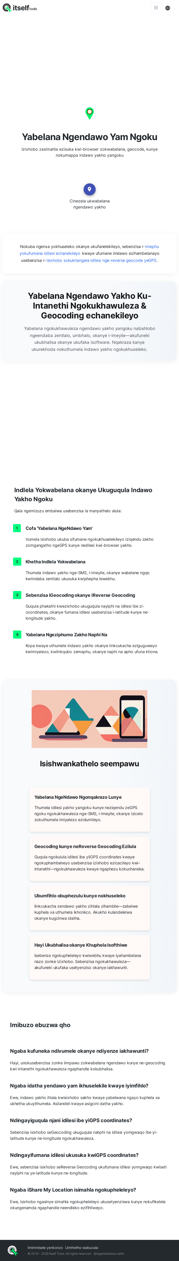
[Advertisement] (89, 53)
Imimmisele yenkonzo (45, 1247)
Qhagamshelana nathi (108, 1253)
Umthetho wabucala (81, 1247)
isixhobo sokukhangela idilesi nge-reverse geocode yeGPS (101, 260)
